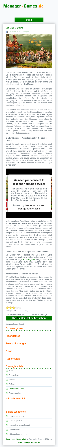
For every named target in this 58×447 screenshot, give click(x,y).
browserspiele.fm (16, 421)
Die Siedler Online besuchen (29, 318)
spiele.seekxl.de (15, 430)
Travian (12, 371)
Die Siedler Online (16, 389)
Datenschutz (21, 439)
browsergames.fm (16, 416)
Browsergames (29, 259)
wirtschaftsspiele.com (18, 434)
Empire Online (15, 393)
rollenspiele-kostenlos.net (19, 425)
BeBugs (12, 384)
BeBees (12, 380)
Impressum (10, 439)
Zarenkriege (14, 375)
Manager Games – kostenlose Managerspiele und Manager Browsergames (29, 4)
